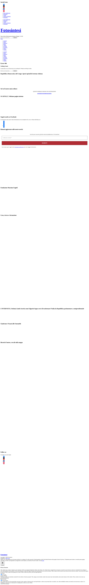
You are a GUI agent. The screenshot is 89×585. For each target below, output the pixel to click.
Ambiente (5, 43)
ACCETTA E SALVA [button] (5, 583)
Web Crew (8, 558)
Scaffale (5, 49)
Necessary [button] (3, 573)
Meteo (4, 44)
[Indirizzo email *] (44, 138)
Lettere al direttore (7, 16)
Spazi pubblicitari (6, 13)
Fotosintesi (11, 30)
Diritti (4, 42)
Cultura (4, 45)
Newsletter (5, 17)
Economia (5, 47)
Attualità (5, 40)
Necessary (4, 574)
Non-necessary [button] (3, 579)
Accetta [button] (40, 560)
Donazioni (5, 14)
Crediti (4, 15)
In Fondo (5, 46)
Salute (4, 48)
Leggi (43, 560)
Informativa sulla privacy (19, 147)
